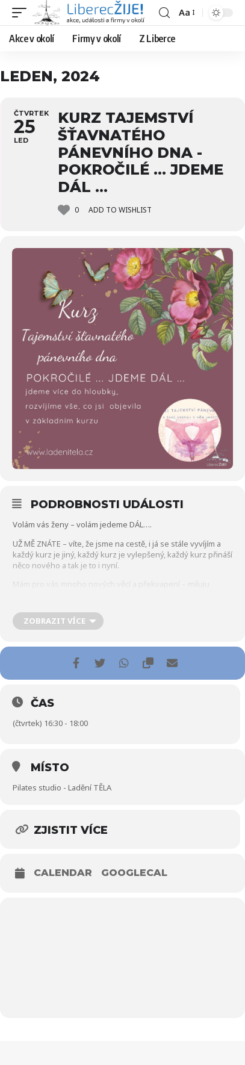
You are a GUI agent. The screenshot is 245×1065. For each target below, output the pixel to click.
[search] (164, 13)
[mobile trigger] (22, 12)
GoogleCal (134, 873)
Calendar (63, 873)
